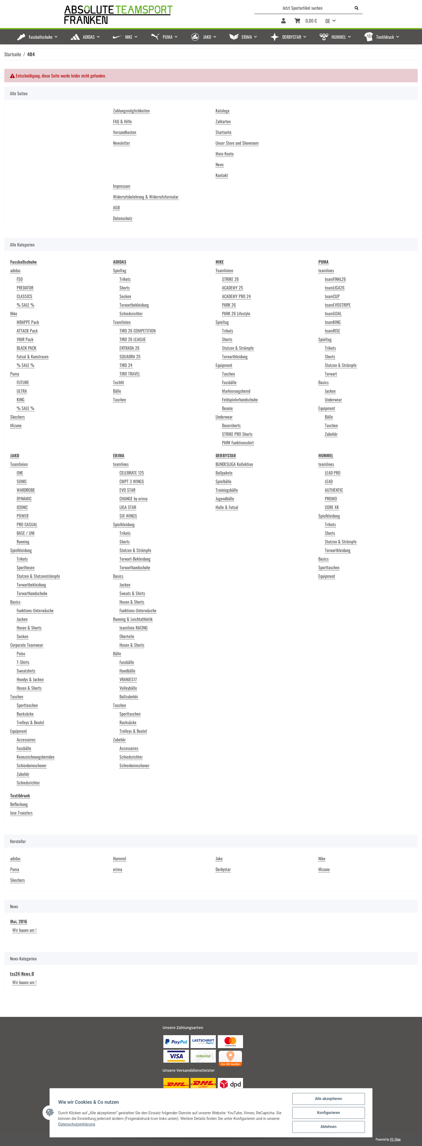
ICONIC (22, 507)
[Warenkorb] (305, 21)
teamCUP (332, 296)
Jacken (330, 391)
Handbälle (127, 670)
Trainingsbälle (227, 490)
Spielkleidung (21, 550)
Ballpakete (224, 472)
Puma (14, 373)
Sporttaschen (27, 705)
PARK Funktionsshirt (238, 442)
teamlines (326, 270)
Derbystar (223, 869)
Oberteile (126, 636)
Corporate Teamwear (26, 645)
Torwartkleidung (235, 356)
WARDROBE (26, 490)
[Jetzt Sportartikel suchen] (302, 8)
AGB (116, 207)
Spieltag (119, 270)
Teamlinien (122, 322)
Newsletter (121, 143)
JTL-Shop (395, 1139)
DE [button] (327, 20)
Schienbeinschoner (32, 765)
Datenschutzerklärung (76, 1124)
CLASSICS (24, 296)
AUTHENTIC (334, 490)
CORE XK (332, 507)
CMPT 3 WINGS (131, 481)
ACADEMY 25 (232, 287)
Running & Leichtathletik (133, 619)
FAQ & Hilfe (122, 121)
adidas (15, 270)
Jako (219, 858)
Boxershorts (231, 425)
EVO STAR (127, 490)
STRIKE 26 (230, 279)
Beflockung (19, 804)
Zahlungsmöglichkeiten (131, 110)
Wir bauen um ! (24, 930)
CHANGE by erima (133, 498)
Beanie (227, 408)
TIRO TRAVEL (129, 373)
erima (117, 869)
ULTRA (22, 391)
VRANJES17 (128, 679)
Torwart (331, 373)
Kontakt (222, 175)
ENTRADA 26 (129, 348)
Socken (125, 296)
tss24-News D (22, 973)
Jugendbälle (225, 498)
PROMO (331, 498)
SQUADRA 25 (129, 356)
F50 (20, 279)
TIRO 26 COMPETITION (137, 330)
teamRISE (332, 330)
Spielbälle (223, 481)
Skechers (17, 416)
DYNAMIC (24, 498)
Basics (323, 382)
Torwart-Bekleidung (134, 559)
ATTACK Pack (27, 330)
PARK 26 (229, 305)
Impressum (121, 186)
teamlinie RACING (133, 627)
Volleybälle (128, 688)
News (220, 164)
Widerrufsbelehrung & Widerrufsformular (145, 196)
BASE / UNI (25, 533)
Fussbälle (229, 382)
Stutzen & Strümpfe (238, 348)
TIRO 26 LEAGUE (132, 339)
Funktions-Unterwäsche (35, 610)
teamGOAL (333, 313)
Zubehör (331, 434)
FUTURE (23, 382)
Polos (21, 653)
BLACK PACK (26, 348)
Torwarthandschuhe (32, 593)
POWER (23, 515)
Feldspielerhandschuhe (240, 399)
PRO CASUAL (27, 524)
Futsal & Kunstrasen (32, 356)
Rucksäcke (25, 713)
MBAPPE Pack (28, 322)
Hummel (119, 858)
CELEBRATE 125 (131, 472)
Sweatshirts (26, 670)
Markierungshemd (236, 391)
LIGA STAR (127, 507)
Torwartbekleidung (134, 305)
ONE (20, 472)
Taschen (119, 399)
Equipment (224, 365)
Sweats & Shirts (132, 593)
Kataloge (223, 110)
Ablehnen (328, 1127)
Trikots (125, 279)
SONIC (22, 481)
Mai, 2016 (18, 921)
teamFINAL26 (335, 279)
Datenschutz (122, 218)
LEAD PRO (332, 472)
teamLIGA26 (334, 287)
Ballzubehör (128, 696)
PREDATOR (25, 287)
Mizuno (16, 425)
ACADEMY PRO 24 (236, 296)
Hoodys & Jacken (30, 679)
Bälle (117, 391)
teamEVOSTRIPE (338, 305)
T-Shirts (23, 662)
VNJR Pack (25, 339)
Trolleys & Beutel (30, 722)
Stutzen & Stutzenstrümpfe (38, 576)
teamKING (333, 322)
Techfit (118, 382)
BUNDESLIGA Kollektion (234, 464)
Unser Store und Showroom (237, 143)
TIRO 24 (125, 365)
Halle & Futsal (227, 507)
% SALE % (25, 305)
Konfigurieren (328, 1113)
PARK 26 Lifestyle (236, 313)
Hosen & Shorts (29, 627)
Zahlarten (223, 121)
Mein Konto (225, 153)
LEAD (329, 481)
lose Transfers (21, 812)
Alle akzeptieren (328, 1099)
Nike (13, 313)
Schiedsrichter (131, 313)
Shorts (124, 287)
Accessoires (26, 739)
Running (23, 541)
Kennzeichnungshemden (35, 757)
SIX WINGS (128, 515)
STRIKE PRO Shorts (237, 434)
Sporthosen (25, 567)
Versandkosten (124, 132)
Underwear (224, 416)
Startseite (223, 132)
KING (20, 399)
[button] (283, 21)
